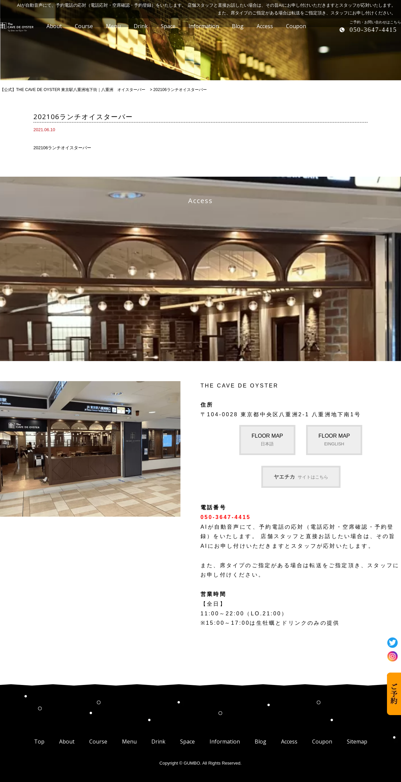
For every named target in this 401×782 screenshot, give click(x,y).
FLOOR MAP (267, 439)
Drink (158, 741)
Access (289, 741)
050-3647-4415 (373, 29)
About (67, 741)
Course (98, 741)
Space (187, 741)
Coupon (322, 741)
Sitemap (357, 741)
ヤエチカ (301, 477)
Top (39, 741)
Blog (260, 741)
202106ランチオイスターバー (62, 147)
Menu (129, 741)
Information (225, 741)
